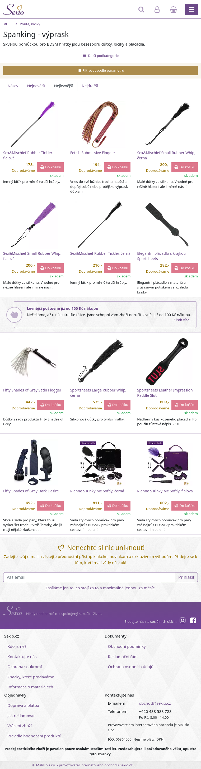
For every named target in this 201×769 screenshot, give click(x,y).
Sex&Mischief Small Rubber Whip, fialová (32, 256)
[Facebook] (193, 621)
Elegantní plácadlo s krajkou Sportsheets (161, 256)
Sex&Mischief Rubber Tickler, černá (100, 253)
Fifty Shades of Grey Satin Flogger (32, 390)
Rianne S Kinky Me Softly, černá (97, 490)
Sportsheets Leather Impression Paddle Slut (165, 393)
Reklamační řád (122, 656)
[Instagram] (182, 621)
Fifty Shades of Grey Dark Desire (31, 490)
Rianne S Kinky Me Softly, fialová (165, 490)
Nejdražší (90, 85)
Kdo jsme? (16, 646)
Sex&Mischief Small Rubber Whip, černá (166, 155)
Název (13, 85)
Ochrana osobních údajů (130, 666)
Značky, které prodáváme (30, 676)
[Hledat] (142, 12)
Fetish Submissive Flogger (92, 152)
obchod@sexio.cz (155, 703)
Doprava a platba (23, 705)
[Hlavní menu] (191, 9)
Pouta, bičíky (27, 24)
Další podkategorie (100, 55)
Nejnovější (36, 85)
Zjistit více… (183, 319)
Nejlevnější (63, 85)
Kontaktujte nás (22, 656)
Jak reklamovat (21, 715)
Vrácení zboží (19, 725)
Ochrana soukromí (24, 666)
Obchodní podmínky (127, 646)
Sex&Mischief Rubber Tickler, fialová (28, 155)
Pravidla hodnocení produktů (34, 735)
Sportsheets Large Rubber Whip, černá (98, 393)
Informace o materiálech (30, 686)
